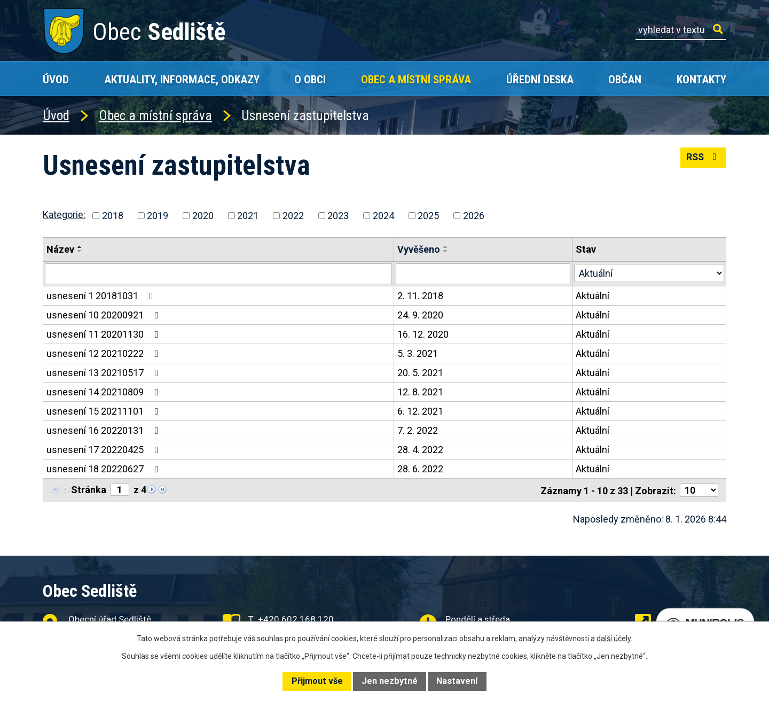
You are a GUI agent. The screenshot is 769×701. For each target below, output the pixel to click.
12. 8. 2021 (420, 391)
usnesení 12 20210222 (104, 353)
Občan (624, 79)
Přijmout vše (317, 681)
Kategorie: (64, 214)
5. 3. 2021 (417, 353)
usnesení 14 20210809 (104, 391)
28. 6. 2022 (420, 468)
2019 (157, 215)
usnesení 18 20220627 (104, 468)
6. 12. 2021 (420, 410)
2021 (247, 215)
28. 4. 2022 (420, 449)
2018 (112, 215)
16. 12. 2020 (423, 333)
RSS (703, 157)
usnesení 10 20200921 (104, 314)
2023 (338, 215)
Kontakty (701, 79)
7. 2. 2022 (417, 429)
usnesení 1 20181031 (102, 295)
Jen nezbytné (390, 681)
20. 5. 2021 (420, 372)
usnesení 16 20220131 (104, 429)
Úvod (56, 79)
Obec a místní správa (416, 79)
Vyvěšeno (418, 249)
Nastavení (456, 681)
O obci (310, 79)
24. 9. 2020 (420, 314)
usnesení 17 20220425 (104, 449)
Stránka (88, 489)
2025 (428, 215)
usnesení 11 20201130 (104, 333)
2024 (383, 215)
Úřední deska (540, 79)
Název (60, 249)
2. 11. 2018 (420, 295)
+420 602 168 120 (296, 619)
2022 (293, 215)
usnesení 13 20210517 (104, 372)
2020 (203, 215)
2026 (473, 215)
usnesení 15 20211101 (104, 410)
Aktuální (592, 295)
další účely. (614, 638)
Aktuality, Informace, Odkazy (182, 79)
